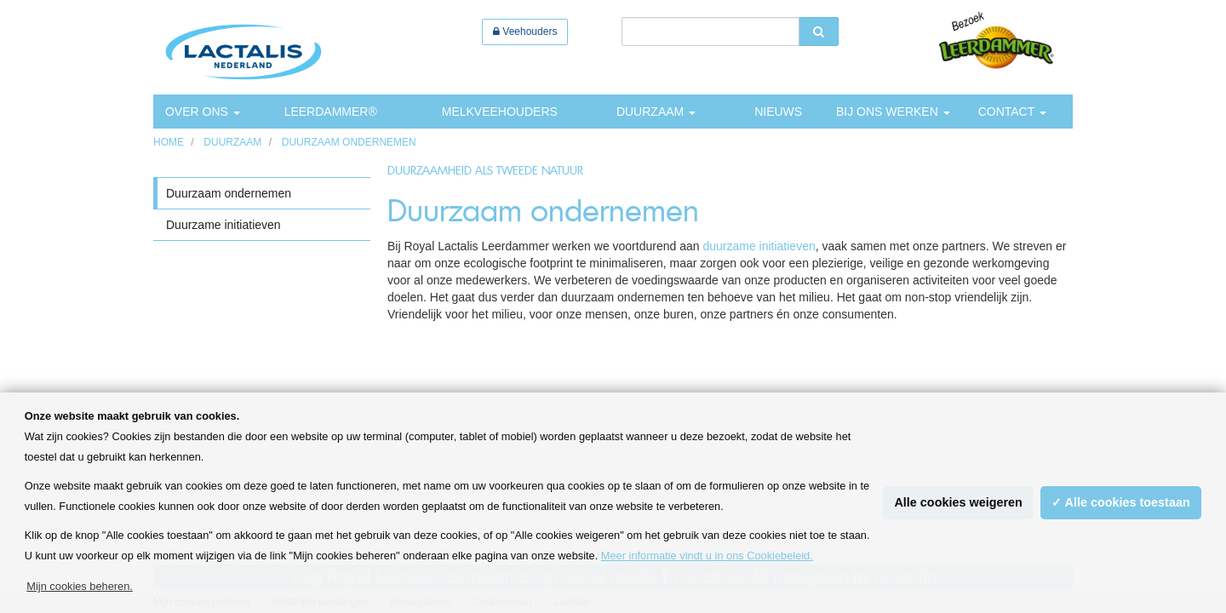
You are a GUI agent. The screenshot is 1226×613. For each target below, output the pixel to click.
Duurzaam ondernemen (349, 142)
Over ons (202, 111)
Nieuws (778, 111)
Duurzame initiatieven (223, 225)
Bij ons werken (893, 111)
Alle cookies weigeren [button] (958, 502)
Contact (1012, 111)
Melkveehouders (500, 111)
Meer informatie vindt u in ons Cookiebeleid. (707, 555)
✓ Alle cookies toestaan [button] (1120, 502)
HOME (168, 142)
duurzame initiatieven (758, 246)
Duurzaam (656, 111)
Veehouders (525, 31)
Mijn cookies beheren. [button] (79, 586)
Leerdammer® (330, 111)
